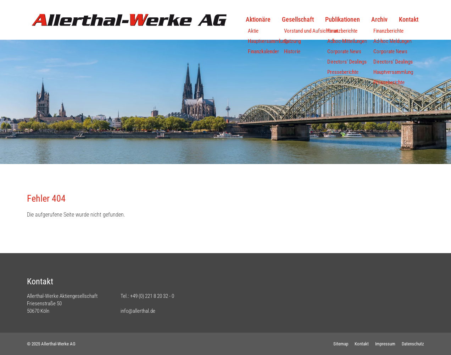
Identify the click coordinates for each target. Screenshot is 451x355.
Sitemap (340, 343)
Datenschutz (413, 343)
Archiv (379, 19)
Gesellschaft (298, 19)
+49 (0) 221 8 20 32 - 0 (152, 296)
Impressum (385, 343)
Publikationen (342, 19)
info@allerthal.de (138, 311)
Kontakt (408, 19)
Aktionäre (258, 19)
